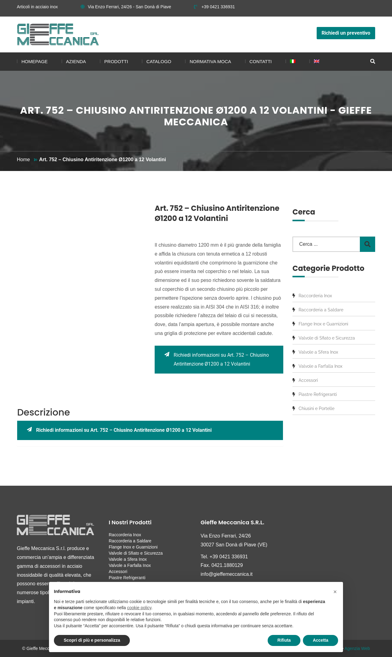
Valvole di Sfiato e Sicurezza (327, 338)
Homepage (34, 61)
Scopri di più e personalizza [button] (92, 640)
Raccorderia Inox (315, 295)
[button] (335, 592)
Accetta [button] (320, 640)
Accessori (308, 380)
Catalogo (158, 61)
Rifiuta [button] (284, 640)
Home (23, 159)
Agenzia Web (357, 648)
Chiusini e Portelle (316, 408)
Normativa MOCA (210, 61)
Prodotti (116, 61)
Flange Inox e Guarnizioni (323, 323)
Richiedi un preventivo (346, 33)
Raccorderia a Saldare (321, 309)
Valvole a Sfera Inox (318, 352)
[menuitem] (290, 61)
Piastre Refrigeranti (318, 394)
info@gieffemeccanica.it (227, 574)
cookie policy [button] (139, 607)
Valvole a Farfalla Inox (320, 366)
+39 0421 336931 (214, 6)
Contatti (261, 61)
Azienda (76, 61)
